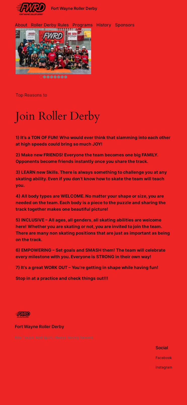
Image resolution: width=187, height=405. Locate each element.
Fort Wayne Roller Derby (74, 8)
